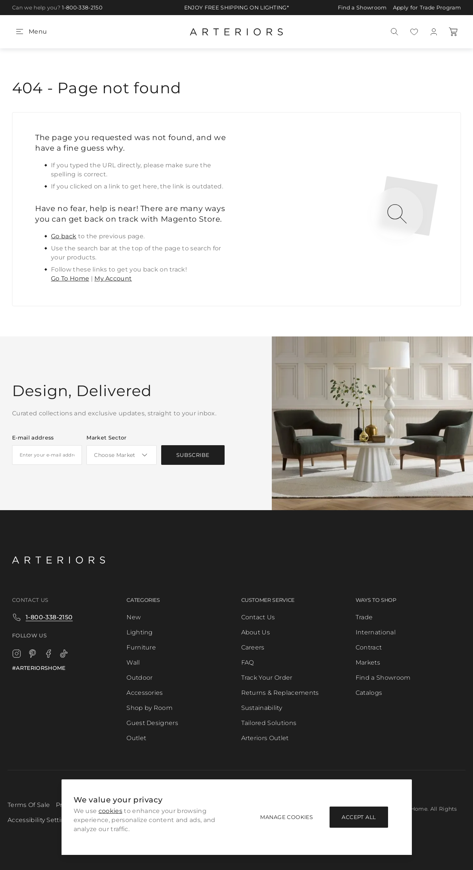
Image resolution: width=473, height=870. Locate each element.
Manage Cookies (286, 817)
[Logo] (58, 559)
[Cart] (453, 31)
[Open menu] (31, 31)
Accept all (359, 817)
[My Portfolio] (414, 31)
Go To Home (70, 278)
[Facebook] (48, 654)
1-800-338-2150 (82, 7)
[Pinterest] (32, 654)
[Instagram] (17, 654)
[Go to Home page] (236, 31)
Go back (63, 236)
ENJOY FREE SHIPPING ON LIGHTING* (236, 7)
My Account (113, 278)
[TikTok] (64, 654)
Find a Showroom (362, 7)
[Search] (394, 31)
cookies (110, 810)
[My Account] (433, 31)
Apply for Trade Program (427, 7)
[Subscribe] (193, 455)
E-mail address (33, 437)
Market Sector (106, 437)
